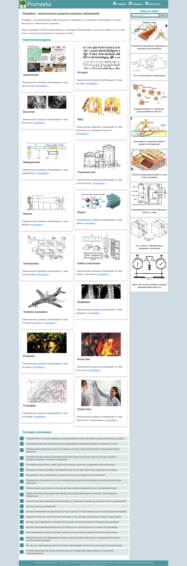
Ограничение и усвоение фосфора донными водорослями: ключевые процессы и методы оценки (75, 438)
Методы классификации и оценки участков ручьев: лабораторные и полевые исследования (72, 522)
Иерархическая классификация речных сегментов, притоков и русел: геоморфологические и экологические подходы (73, 538)
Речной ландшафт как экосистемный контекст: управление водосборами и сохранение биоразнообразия (70, 552)
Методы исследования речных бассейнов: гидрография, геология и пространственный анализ (74, 545)
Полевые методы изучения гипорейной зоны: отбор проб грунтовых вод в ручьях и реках (71, 469)
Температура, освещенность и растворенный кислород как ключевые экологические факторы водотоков (73, 481)
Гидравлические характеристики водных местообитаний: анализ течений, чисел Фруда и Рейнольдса (71, 494)
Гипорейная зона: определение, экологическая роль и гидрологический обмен (65, 475)
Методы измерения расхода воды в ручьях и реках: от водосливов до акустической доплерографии (76, 511)
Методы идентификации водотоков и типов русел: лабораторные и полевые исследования (72, 527)
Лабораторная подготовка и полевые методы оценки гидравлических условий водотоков (71, 488)
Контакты (154, 4)
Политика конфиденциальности (140, 562)
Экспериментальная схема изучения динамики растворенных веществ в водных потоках (72, 443)
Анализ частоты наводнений (40, 506)
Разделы (137, 4)
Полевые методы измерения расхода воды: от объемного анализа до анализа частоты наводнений (76, 501)
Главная (121, 4)
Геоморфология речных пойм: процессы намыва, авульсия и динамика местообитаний (70, 464)
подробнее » (42, 85)
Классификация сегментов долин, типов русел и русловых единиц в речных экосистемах (71, 532)
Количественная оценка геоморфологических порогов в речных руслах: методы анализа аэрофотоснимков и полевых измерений (71, 458)
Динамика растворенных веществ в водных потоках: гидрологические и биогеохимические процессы (72, 450)
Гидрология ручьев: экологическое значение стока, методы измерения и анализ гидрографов (73, 516)
